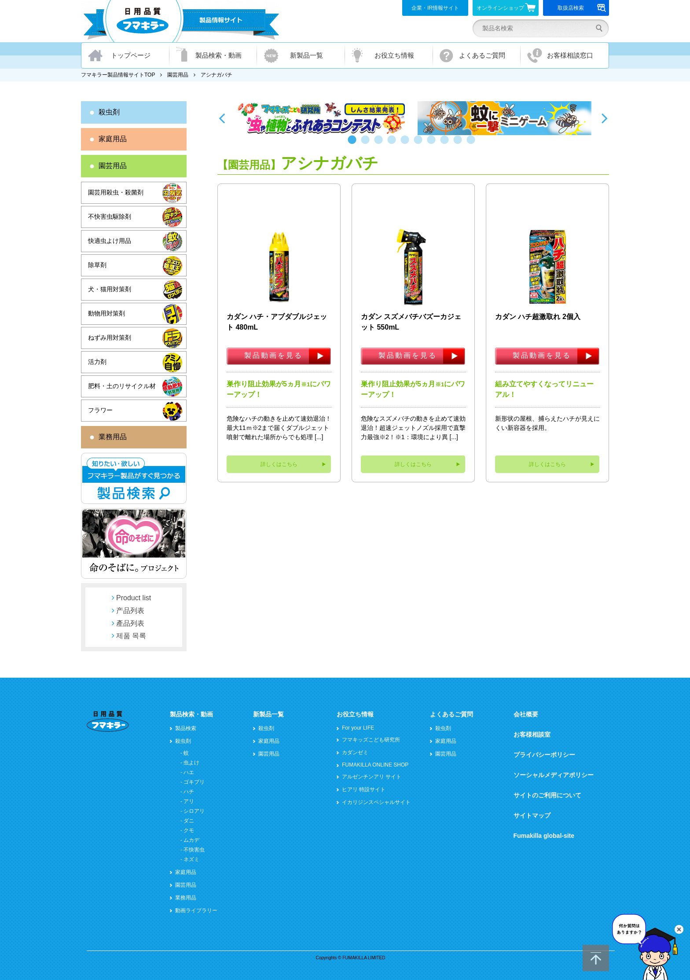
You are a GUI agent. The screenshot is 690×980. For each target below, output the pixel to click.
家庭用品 (113, 139)
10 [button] (472, 143)
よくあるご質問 (482, 55)
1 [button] (353, 143)
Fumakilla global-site (544, 835)
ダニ (189, 821)
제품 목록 (131, 635)
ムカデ (191, 840)
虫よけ (191, 763)
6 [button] (419, 143)
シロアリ (194, 811)
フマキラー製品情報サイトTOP (118, 75)
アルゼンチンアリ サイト (371, 777)
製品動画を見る (273, 355)
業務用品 (113, 436)
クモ (189, 830)
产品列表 (130, 610)
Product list (133, 598)
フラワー (100, 410)
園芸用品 (177, 75)
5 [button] (406, 143)
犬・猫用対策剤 (109, 289)
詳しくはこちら (279, 464)
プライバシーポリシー (544, 754)
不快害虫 (194, 850)
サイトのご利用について (547, 795)
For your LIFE (358, 728)
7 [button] (433, 143)
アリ (189, 801)
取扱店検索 (582, 8)
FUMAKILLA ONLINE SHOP (375, 765)
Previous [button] (221, 118)
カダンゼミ (355, 752)
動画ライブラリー (196, 910)
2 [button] (367, 143)
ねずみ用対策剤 (109, 337)
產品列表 (130, 623)
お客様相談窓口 (570, 55)
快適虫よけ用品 (109, 240)
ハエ (189, 772)
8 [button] (446, 143)
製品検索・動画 (218, 55)
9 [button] (459, 143)
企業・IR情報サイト (435, 8)
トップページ (130, 55)
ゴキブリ (194, 782)
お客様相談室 (532, 734)
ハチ (189, 792)
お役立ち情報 (394, 55)
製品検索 (185, 728)
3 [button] (380, 143)
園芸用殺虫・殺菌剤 (115, 192)
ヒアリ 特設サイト (363, 789)
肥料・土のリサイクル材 (122, 385)
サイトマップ (532, 815)
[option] (322, 118)
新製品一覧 (306, 55)
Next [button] (604, 118)
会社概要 (526, 714)
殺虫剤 (109, 112)
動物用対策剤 (106, 313)
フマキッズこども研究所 (371, 740)
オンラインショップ (506, 7)
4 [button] (393, 143)
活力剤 (97, 361)
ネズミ (191, 859)
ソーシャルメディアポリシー (554, 774)
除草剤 (97, 264)
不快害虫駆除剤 (109, 216)
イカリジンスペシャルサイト (376, 802)
